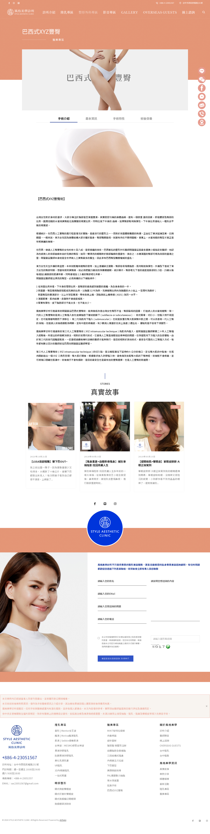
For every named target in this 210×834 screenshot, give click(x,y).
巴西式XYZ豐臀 (115, 790)
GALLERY (129, 12)
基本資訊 (91, 118)
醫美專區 (164, 794)
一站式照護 (60, 775)
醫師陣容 (164, 735)
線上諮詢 (188, 12)
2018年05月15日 (92, 456)
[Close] (206, 706)
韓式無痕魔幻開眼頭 (65, 799)
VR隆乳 (58, 765)
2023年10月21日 (38, 456)
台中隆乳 (164, 750)
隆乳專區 (67, 12)
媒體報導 (164, 779)
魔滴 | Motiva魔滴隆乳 (66, 735)
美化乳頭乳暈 (62, 760)
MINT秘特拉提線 (116, 730)
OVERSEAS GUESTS (160, 12)
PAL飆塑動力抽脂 (116, 775)
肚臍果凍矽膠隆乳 (64, 755)
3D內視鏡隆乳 (62, 770)
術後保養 (146, 118)
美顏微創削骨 (114, 770)
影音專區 (109, 12)
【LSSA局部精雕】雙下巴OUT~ (49, 461)
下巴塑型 (112, 765)
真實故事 (164, 769)
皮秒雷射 (112, 740)
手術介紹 (64, 118)
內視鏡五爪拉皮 (115, 760)
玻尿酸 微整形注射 (116, 745)
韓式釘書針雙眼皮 (64, 794)
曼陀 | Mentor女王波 (65, 730)
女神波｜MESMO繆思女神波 (69, 745)
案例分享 (164, 774)
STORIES (67, 407)
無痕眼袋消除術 (63, 803)
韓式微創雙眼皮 (63, 789)
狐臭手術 (112, 785)
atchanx (63, 820)
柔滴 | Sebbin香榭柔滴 (66, 740)
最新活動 (164, 784)
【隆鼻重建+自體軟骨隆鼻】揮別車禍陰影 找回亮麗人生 (105, 463)
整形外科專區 (88, 12)
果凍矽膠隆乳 (62, 750)
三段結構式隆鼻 (115, 755)
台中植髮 (164, 755)
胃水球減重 (113, 780)
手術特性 (119, 118)
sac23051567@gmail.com (25, 783)
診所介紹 (49, 12)
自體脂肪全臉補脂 (116, 750)
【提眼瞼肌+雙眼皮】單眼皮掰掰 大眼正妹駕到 (159, 463)
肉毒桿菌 (112, 735)
